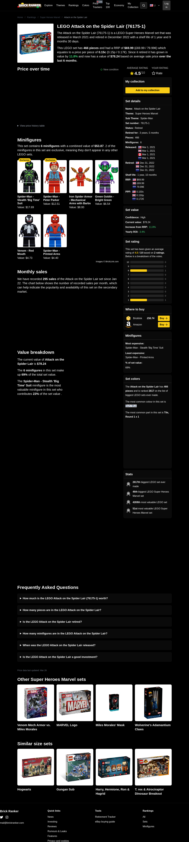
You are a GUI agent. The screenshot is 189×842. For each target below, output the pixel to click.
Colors (85, 5)
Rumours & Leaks (57, 772)
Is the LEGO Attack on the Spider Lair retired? (52, 563)
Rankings (74, 5)
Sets (145, 763)
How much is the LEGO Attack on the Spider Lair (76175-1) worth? (65, 539)
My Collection (133, 5)
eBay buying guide (105, 763)
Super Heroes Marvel (50, 17)
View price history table (32, 125)
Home (20, 17)
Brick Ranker (9, 752)
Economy (119, 5)
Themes (60, 5)
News (51, 758)
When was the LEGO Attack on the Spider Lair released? (59, 586)
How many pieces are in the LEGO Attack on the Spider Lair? (62, 551)
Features (52, 777)
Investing (52, 763)
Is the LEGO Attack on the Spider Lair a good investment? (60, 598)
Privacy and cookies (58, 782)
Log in (167, 5)
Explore (48, 5)
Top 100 (108, 5)
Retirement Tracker (105, 758)
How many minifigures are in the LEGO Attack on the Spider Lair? (65, 574)
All (144, 758)
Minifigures (148, 767)
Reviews (52, 767)
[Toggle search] (143, 5)
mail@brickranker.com (12, 764)
